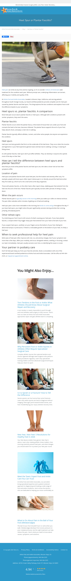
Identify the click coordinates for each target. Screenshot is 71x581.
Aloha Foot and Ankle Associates (11, 29)
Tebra (43, 574)
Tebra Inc (16, 550)
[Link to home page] (15, 10)
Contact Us (64, 550)
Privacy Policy (25, 550)
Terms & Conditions (38, 550)
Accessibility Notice (52, 550)
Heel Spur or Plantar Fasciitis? (35, 29)
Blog (23, 29)
